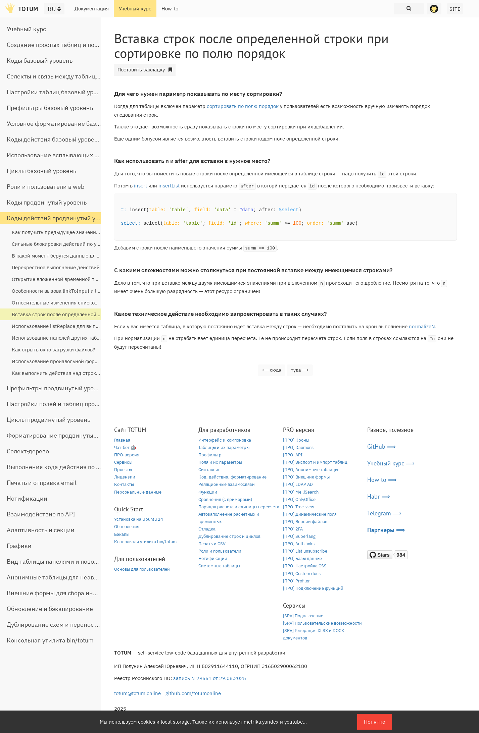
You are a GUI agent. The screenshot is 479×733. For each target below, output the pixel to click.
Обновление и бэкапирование (50, 609)
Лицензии (124, 477)
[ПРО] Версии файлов (305, 521)
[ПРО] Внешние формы (306, 477)
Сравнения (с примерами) (225, 499)
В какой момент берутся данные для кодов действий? (75, 255)
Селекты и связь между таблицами (57, 76)
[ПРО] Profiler (296, 581)
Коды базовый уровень (40, 60)
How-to (169, 8)
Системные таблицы (219, 566)
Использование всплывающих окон (57, 155)
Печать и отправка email (42, 483)
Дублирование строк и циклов (229, 536)
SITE (455, 9)
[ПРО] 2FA (293, 529)
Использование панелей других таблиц (58, 338)
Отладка (206, 529)
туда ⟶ (299, 370)
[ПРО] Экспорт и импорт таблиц (315, 462)
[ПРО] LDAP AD (298, 484)
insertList (169, 185)
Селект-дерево (28, 451)
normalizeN (422, 326)
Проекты (123, 469)
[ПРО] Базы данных (303, 558)
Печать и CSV (212, 544)
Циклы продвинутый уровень (48, 420)
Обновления (126, 526)
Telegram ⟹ (384, 513)
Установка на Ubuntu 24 (138, 519)
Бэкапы (121, 534)
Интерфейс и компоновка (224, 440)
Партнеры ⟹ (386, 530)
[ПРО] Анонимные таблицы (310, 469)
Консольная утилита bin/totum (50, 640)
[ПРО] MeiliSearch (301, 492)
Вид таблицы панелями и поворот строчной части (78, 561)
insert (140, 185)
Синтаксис (209, 469)
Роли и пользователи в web (45, 186)
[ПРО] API (292, 455)
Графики (19, 546)
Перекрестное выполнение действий (56, 267)
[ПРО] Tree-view (298, 507)
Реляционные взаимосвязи (226, 484)
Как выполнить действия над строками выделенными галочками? (90, 373)
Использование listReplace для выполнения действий (75, 326)
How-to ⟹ (382, 480)
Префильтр (210, 455)
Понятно (374, 721)
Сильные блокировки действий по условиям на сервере (78, 244)
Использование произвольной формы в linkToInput (73, 361)
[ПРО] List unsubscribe (305, 551)
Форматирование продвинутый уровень (64, 435)
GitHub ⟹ (381, 446)
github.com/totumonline (193, 693)
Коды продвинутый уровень (47, 202)
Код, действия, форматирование (232, 477)
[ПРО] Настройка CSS (305, 566)
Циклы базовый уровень (41, 171)
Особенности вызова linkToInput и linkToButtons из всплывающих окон (96, 291)
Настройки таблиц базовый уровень (58, 92)
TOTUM (28, 9)
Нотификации (27, 498)
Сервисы (123, 462)
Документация (92, 8)
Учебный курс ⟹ (391, 463)
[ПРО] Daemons (298, 447)
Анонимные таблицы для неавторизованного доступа (84, 577)
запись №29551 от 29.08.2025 (209, 678)
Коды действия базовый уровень (54, 139)
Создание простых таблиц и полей (56, 45)
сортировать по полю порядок (243, 106)
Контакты (124, 484)
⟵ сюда (271, 370)
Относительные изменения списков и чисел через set (76, 302)
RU (54, 9)
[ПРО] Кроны (296, 440)
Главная (122, 440)
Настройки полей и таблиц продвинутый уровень (77, 404)
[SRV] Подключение (303, 616)
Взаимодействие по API (41, 514)
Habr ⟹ (378, 496)
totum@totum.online (137, 693)
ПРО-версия (126, 455)
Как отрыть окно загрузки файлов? (53, 349)
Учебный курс (135, 8)
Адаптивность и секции (41, 530)
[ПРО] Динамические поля (310, 514)
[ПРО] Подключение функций (313, 588)
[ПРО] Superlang (299, 536)
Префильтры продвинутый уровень (57, 388)
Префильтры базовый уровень (50, 108)
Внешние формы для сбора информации (65, 593)
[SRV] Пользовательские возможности (322, 623)
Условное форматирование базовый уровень (71, 123)
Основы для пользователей (142, 569)
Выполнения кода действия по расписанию (69, 467)
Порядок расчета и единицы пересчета (238, 507)
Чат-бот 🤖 (125, 447)
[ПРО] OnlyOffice (299, 499)
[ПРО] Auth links (299, 544)
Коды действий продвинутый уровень (61, 218)
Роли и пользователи (219, 551)
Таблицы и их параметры (223, 447)
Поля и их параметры (220, 462)
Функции (207, 492)
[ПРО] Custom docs (302, 573)
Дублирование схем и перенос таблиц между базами (82, 624)
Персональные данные (137, 492)
